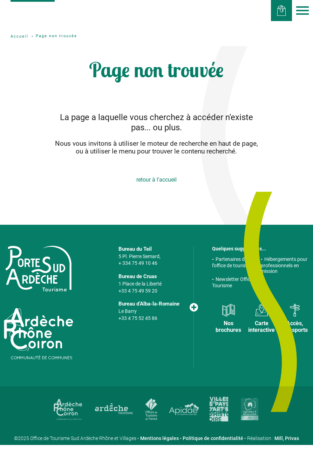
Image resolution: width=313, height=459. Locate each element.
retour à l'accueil (156, 179)
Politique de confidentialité (213, 438)
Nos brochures (228, 326)
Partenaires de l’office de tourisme (232, 262)
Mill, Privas (286, 438)
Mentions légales (159, 438)
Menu (302, 10)
